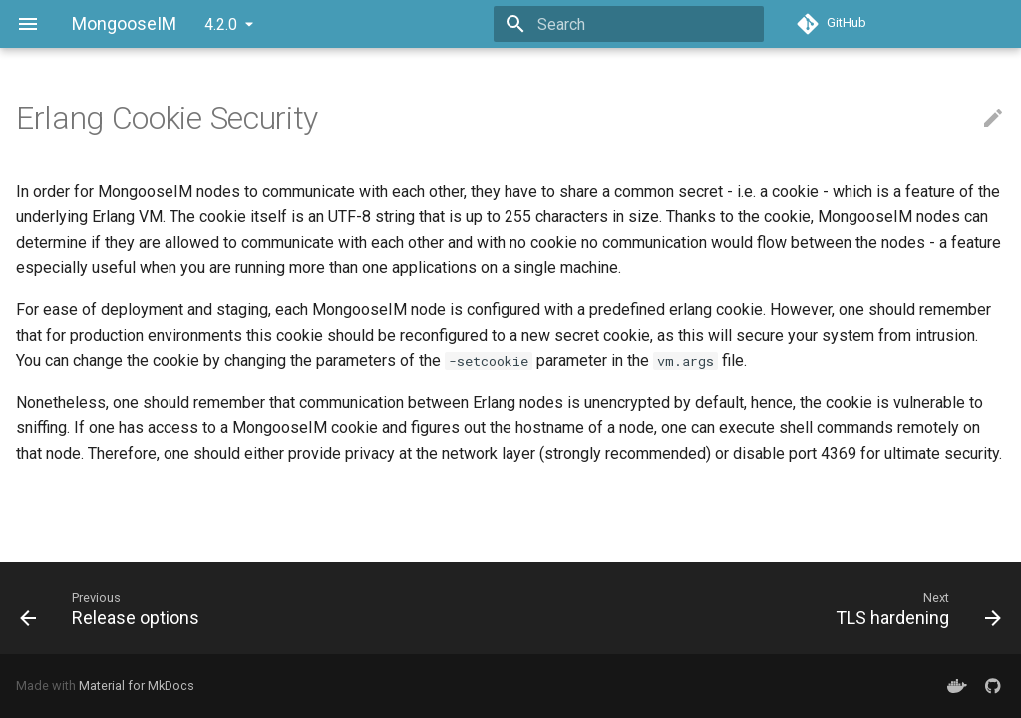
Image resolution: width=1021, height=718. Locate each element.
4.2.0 (220, 24)
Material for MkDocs (136, 685)
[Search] (647, 24)
